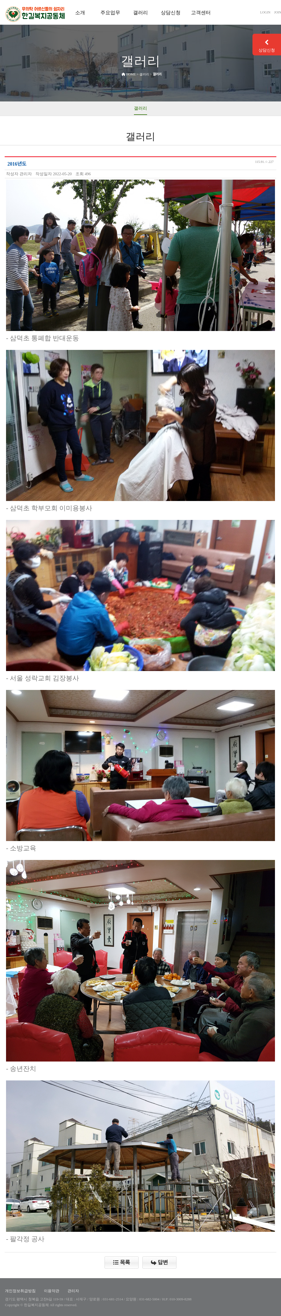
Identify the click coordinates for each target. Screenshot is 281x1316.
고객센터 (201, 12)
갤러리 (140, 12)
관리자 (73, 1291)
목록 (121, 1263)
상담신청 (171, 12)
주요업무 (110, 12)
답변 (159, 1263)
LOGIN (265, 12)
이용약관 (51, 1291)
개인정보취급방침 (20, 1291)
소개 (80, 12)
